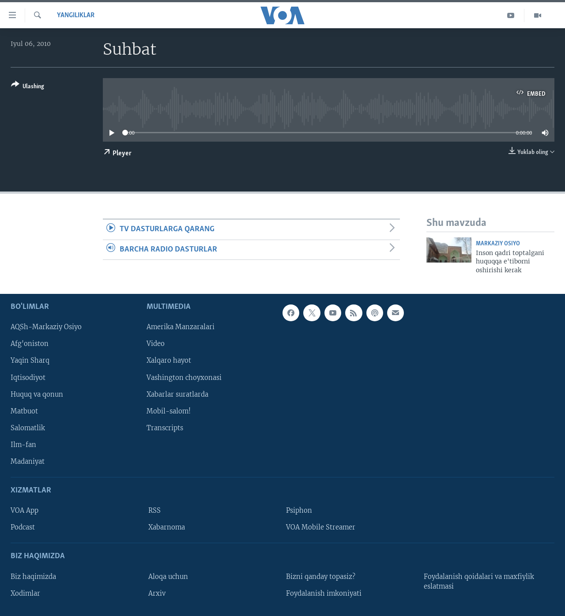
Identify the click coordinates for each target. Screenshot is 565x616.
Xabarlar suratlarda (177, 394)
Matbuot (24, 411)
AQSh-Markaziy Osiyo (46, 327)
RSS (154, 511)
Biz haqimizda (33, 577)
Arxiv (157, 593)
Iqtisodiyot (28, 378)
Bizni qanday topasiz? (320, 577)
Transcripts (165, 428)
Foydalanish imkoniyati (324, 593)
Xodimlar (25, 593)
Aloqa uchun (168, 577)
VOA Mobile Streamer (320, 527)
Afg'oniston (30, 344)
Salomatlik (28, 428)
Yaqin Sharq (30, 361)
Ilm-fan (23, 445)
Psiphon (299, 511)
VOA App (24, 511)
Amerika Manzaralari (181, 327)
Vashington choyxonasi (184, 378)
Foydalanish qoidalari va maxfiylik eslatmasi (479, 581)
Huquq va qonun (37, 394)
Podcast (23, 527)
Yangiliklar (75, 15)
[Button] (27, 87)
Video (156, 344)
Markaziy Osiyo (498, 244)
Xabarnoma (166, 527)
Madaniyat (28, 462)
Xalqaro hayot (169, 361)
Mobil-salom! (169, 411)
